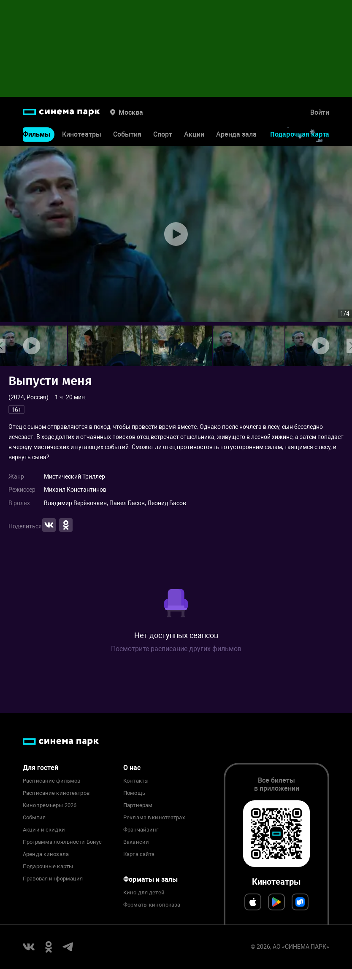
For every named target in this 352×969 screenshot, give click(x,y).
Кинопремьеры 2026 (49, 805)
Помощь (134, 793)
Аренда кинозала (46, 854)
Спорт (162, 134)
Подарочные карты (48, 866)
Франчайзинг (140, 830)
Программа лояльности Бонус (62, 842)
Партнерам (137, 805)
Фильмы (36, 134)
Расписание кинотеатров (56, 793)
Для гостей (40, 768)
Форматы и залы (150, 879)
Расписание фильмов (51, 781)
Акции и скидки (44, 830)
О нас (132, 768)
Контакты (136, 781)
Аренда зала (236, 134)
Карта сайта (138, 854)
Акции (194, 134)
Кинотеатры (81, 134)
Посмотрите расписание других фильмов (176, 649)
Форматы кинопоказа (151, 905)
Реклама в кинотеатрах (154, 818)
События (127, 134)
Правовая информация (53, 879)
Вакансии (136, 842)
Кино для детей (144, 893)
